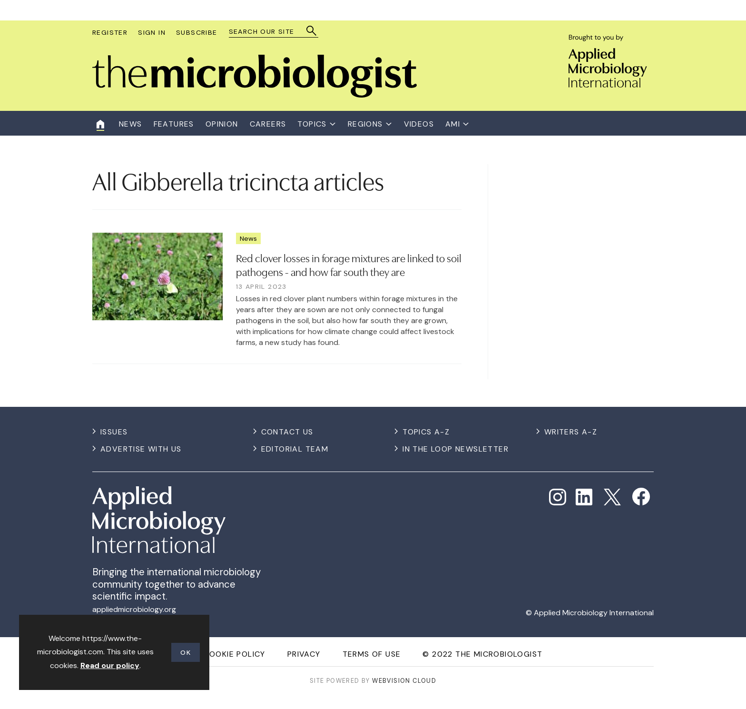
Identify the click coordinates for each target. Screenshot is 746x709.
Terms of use (372, 654)
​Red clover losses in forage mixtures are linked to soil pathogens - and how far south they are (348, 264)
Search (311, 31)
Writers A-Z (570, 432)
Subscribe (196, 32)
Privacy (304, 654)
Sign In (152, 32)
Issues (114, 432)
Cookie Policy (234, 654)
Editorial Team (295, 449)
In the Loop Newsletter (455, 449)
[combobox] (269, 31)
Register (110, 32)
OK (185, 652)
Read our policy (109, 665)
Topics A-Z (426, 432)
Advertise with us (141, 449)
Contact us (287, 432)
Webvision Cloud (404, 681)
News (248, 238)
